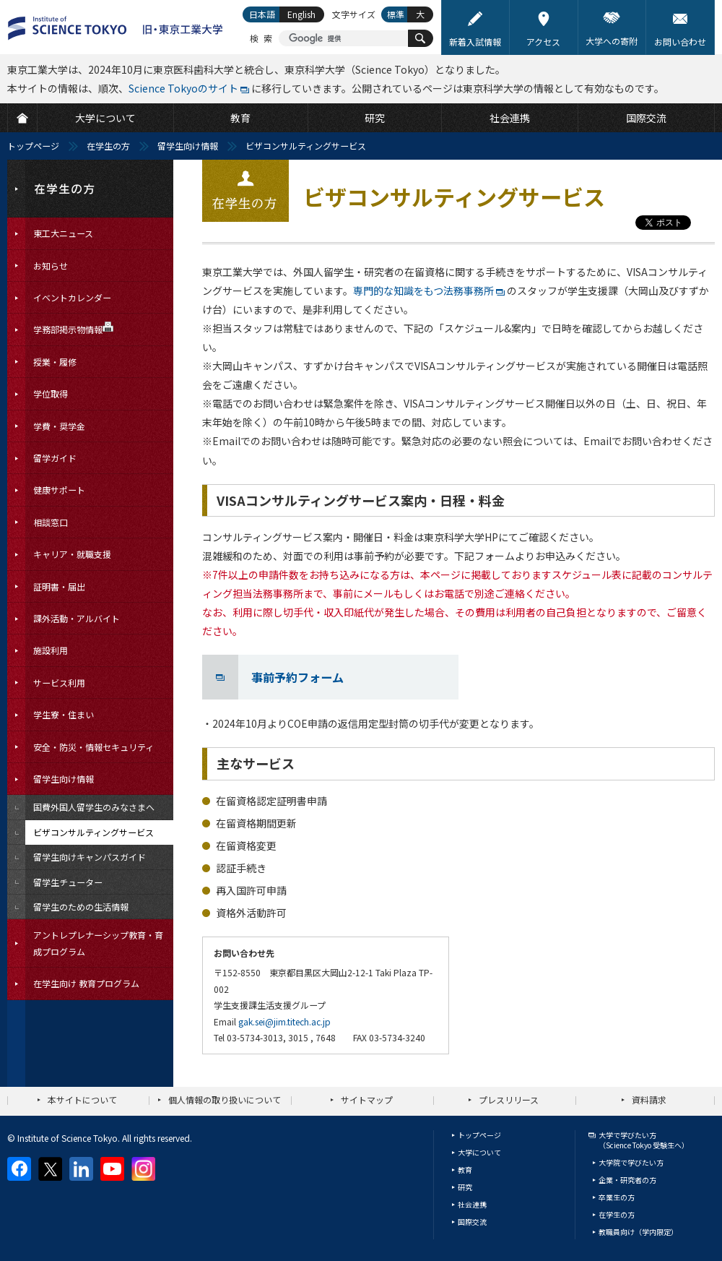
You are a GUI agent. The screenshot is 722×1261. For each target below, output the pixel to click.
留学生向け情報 (187, 145)
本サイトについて (82, 1099)
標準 (395, 14)
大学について (479, 1152)
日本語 (262, 14)
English (301, 14)
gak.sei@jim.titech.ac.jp (284, 1021)
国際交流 (472, 1221)
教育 (465, 1169)
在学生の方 (108, 145)
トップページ (33, 145)
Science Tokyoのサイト (183, 88)
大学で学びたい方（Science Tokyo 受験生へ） (644, 1139)
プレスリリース (509, 1099)
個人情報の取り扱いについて (224, 1099)
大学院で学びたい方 (631, 1162)
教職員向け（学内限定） (638, 1231)
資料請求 (649, 1099)
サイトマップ (367, 1099)
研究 (465, 1187)
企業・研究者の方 (627, 1179)
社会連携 (472, 1204)
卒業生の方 (617, 1197)
